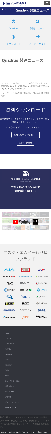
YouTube (8, 349)
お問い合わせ (25, 143)
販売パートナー (10, 407)
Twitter (7, 360)
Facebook (8, 354)
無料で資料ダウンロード (26, 135)
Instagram (8, 365)
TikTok (7, 370)
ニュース (8, 338)
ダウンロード (10, 391)
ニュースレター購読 (12, 381)
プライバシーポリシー (13, 402)
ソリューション (10, 344)
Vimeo (7, 376)
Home (7, 333)
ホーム (8, 9)
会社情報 (8, 397)
